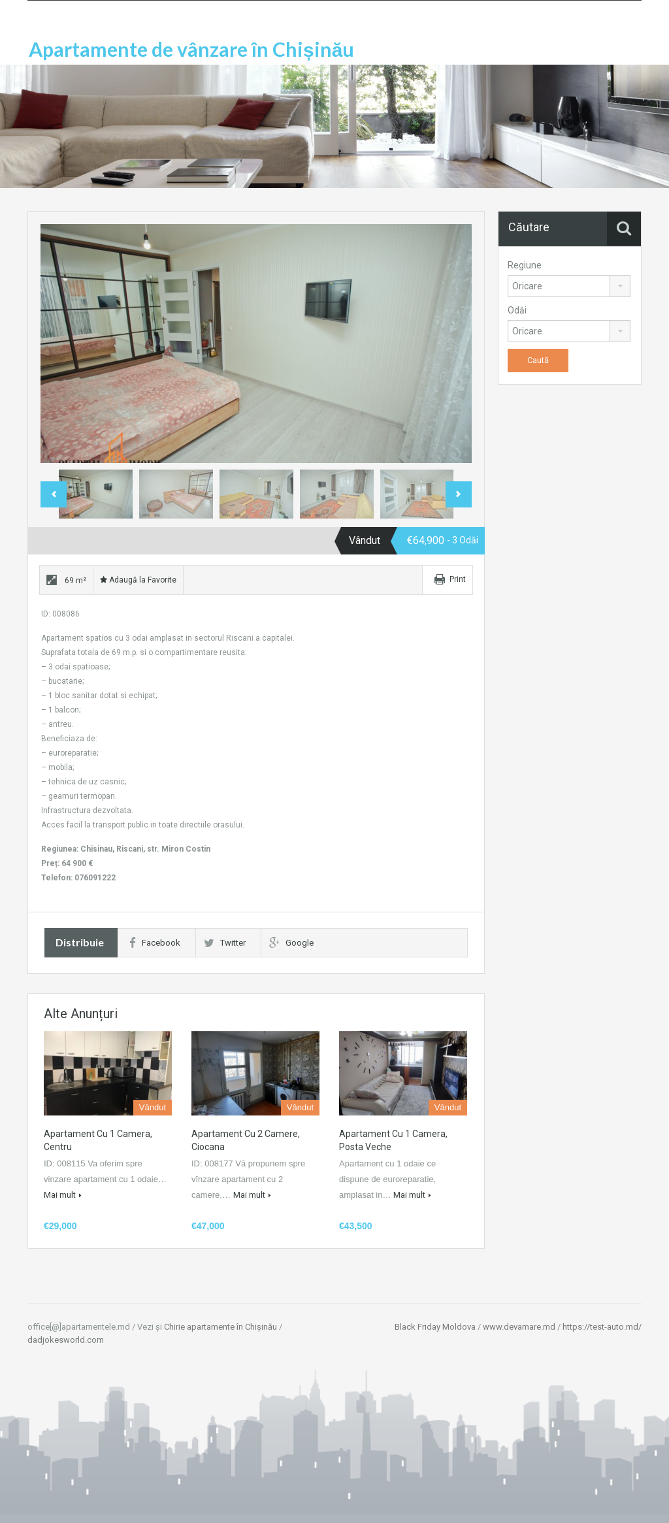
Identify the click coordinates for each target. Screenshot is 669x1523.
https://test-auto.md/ (602, 1327)
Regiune (525, 265)
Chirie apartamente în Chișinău (220, 1327)
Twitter (225, 943)
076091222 (95, 877)
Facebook (154, 943)
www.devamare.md (519, 1327)
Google (291, 943)
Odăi (517, 310)
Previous (54, 494)
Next (459, 494)
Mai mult (63, 1195)
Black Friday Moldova (435, 1327)
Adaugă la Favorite (138, 580)
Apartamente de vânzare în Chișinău (191, 49)
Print (457, 579)
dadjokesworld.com (65, 1340)
